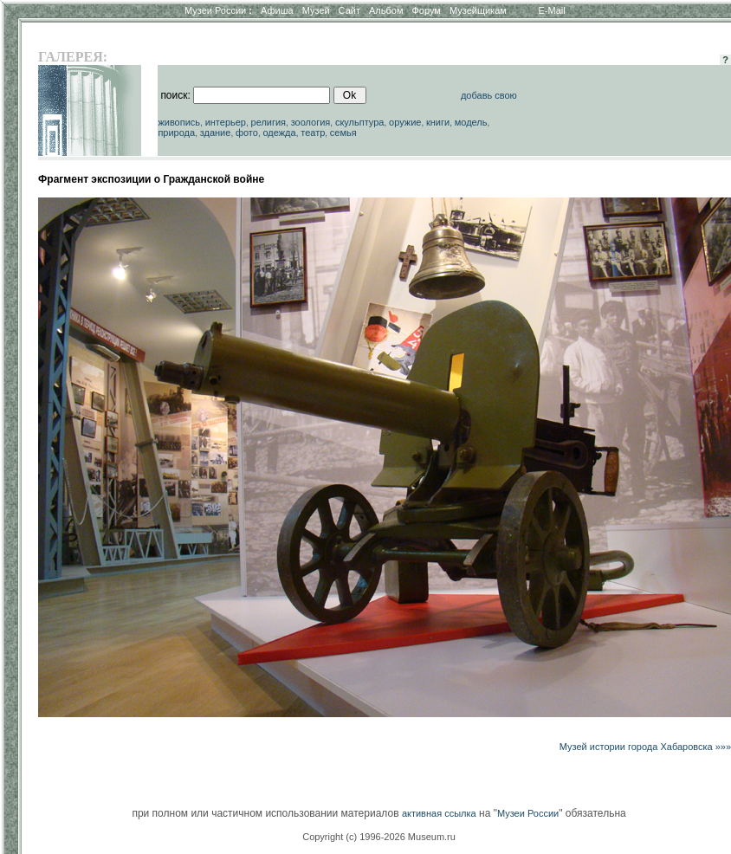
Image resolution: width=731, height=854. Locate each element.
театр (313, 132)
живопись (179, 122)
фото (247, 132)
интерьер (225, 122)
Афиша (277, 10)
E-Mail (552, 10)
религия (269, 122)
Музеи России (218, 10)
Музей (316, 10)
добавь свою (489, 95)
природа (176, 132)
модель (471, 122)
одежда (278, 132)
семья (343, 132)
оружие (405, 122)
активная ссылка (439, 813)
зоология (311, 122)
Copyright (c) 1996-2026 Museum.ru (379, 836)
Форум (425, 10)
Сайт (349, 10)
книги (438, 122)
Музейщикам (478, 10)
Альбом (386, 10)
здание (215, 132)
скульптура (360, 122)
